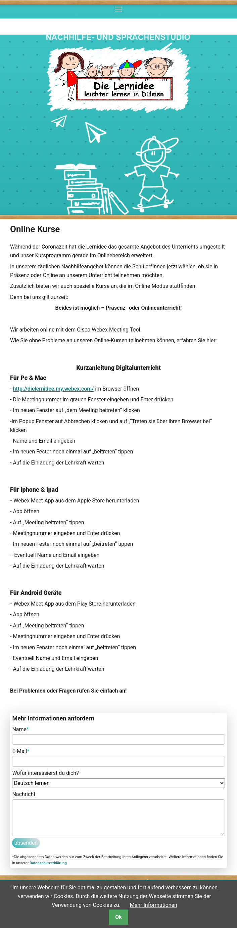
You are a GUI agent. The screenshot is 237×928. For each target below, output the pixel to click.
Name (20, 729)
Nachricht (23, 794)
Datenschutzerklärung (48, 863)
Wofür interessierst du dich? (45, 773)
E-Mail (20, 750)
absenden (26, 843)
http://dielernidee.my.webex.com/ (53, 389)
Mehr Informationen (153, 905)
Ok (118, 917)
